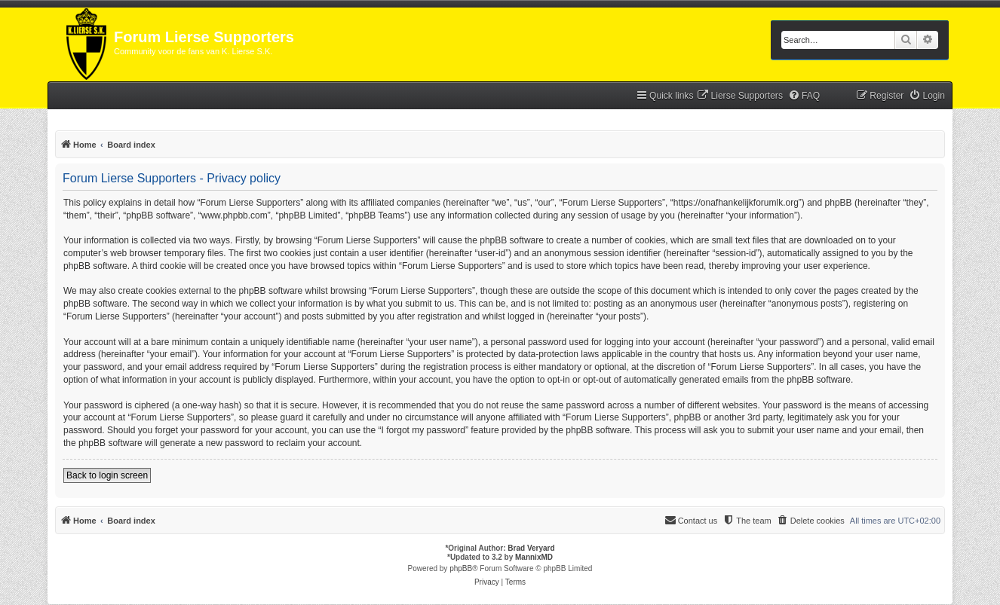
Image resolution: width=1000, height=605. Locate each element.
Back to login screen (107, 475)
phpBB (460, 568)
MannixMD (534, 557)
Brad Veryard (531, 548)
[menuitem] (739, 96)
